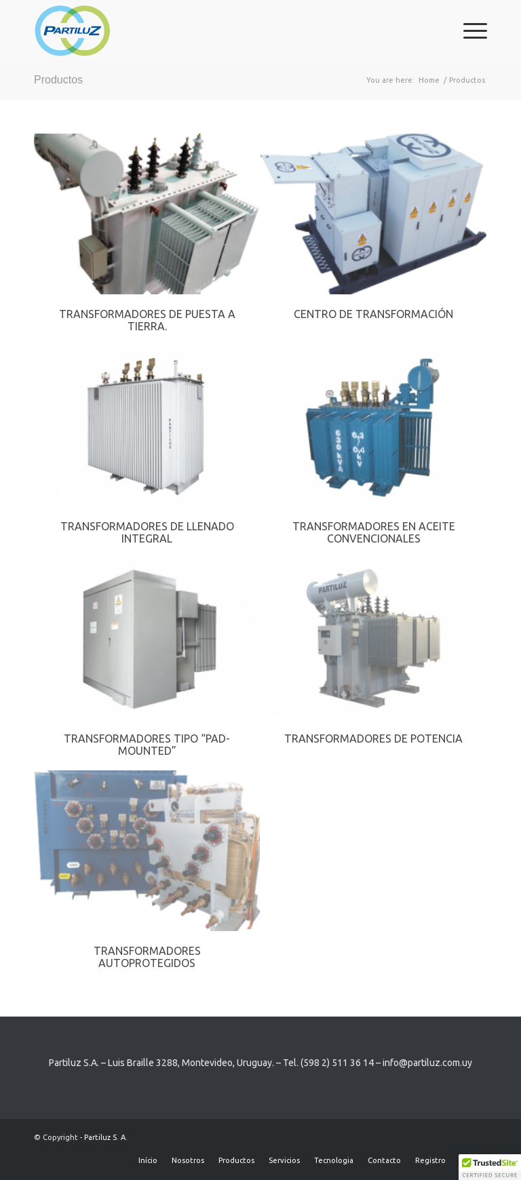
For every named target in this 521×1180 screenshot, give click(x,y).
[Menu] (468, 30)
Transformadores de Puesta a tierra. (147, 320)
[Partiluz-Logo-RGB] (72, 30)
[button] (490, 1167)
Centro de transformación (373, 314)
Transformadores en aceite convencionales (373, 532)
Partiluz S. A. (106, 1137)
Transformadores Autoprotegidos (147, 957)
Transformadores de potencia (373, 738)
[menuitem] (468, 30)
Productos (58, 79)
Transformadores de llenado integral (147, 532)
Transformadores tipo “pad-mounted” (147, 744)
